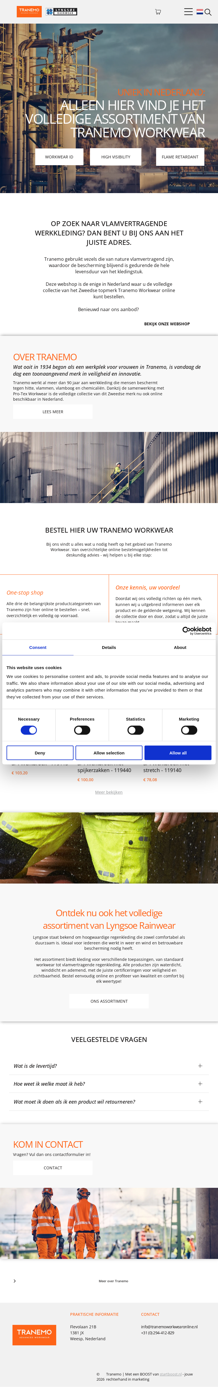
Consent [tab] (38, 648)
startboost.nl (171, 1377)
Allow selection (108, 754)
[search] (208, 13)
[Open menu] (188, 11)
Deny (40, 754)
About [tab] (180, 648)
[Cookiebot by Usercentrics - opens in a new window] (186, 632)
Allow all (178, 754)
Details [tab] (109, 648)
